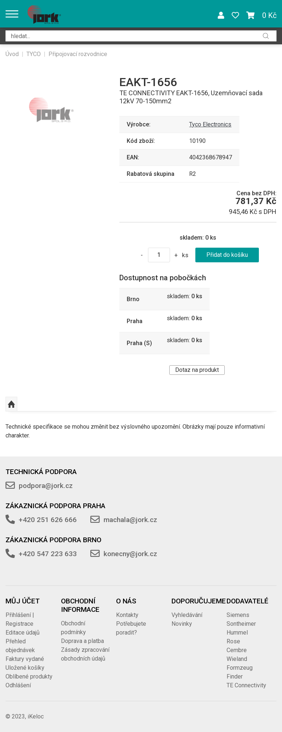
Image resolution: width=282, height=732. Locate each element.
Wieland (237, 658)
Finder (235, 676)
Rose (233, 641)
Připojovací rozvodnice (77, 54)
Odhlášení (18, 685)
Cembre (237, 650)
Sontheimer (241, 623)
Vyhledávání (186, 614)
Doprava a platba (82, 640)
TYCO (33, 54)
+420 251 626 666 (48, 519)
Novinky (181, 623)
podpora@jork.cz (46, 485)
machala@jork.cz (130, 519)
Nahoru (11, 404)
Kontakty (127, 614)
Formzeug (240, 667)
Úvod (12, 54)
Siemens (238, 614)
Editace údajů (23, 632)
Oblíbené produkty (29, 676)
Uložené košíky (25, 667)
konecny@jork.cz (130, 554)
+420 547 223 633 (48, 554)
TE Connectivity (246, 685)
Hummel (237, 632)
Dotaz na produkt (197, 369)
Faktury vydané (25, 658)
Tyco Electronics (210, 124)
